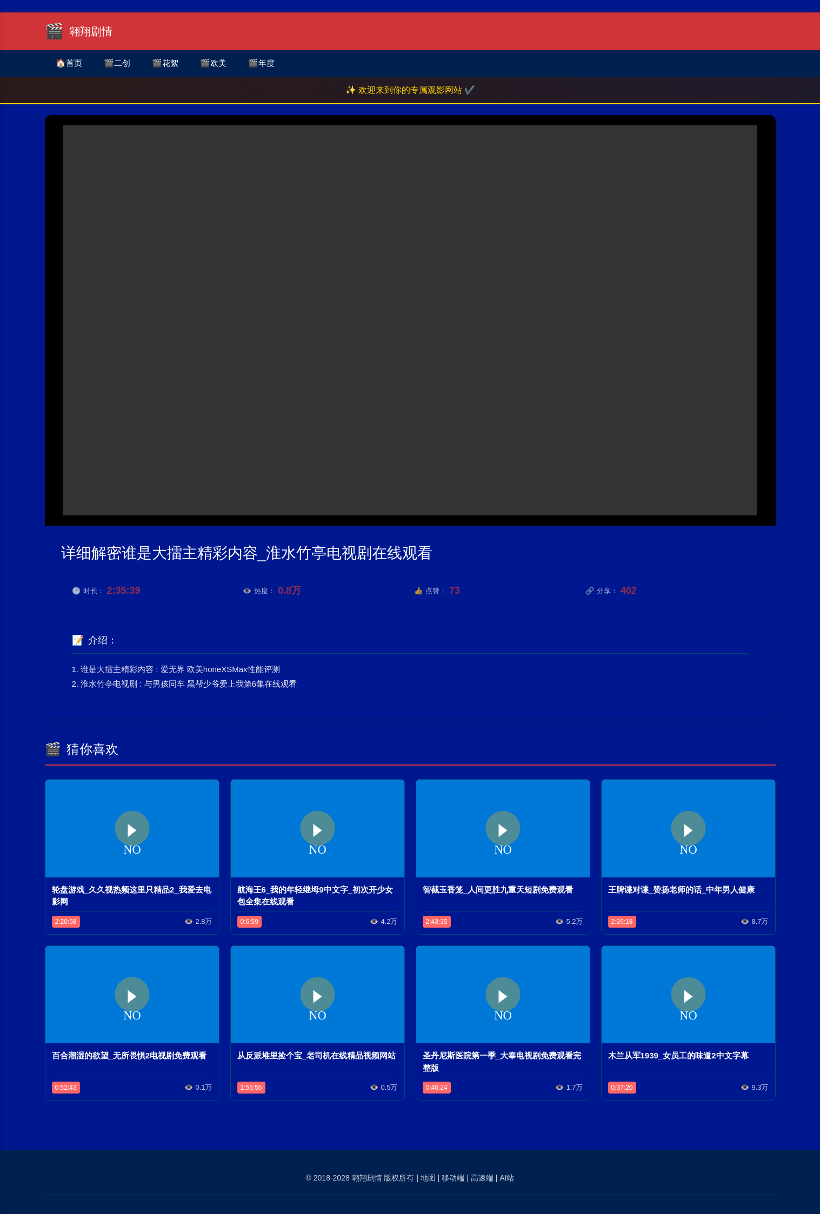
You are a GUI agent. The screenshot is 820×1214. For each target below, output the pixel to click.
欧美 (213, 63)
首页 (69, 63)
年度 (261, 63)
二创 (117, 63)
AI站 (506, 1177)
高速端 (482, 1177)
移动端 (453, 1177)
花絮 (165, 63)
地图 (428, 1177)
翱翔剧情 (367, 1177)
